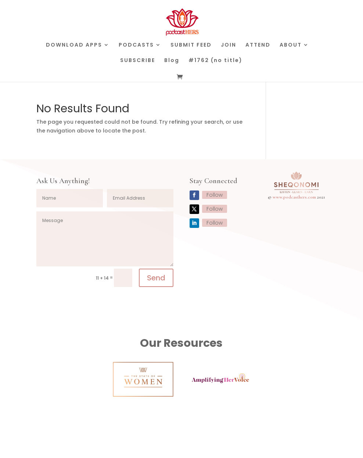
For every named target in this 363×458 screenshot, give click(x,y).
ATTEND (257, 45)
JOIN (228, 45)
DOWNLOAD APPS (74, 45)
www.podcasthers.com (294, 197)
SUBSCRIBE (137, 61)
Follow (214, 195)
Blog (171, 61)
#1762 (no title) (215, 61)
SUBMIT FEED (191, 45)
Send (156, 278)
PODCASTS (136, 45)
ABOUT (291, 45)
